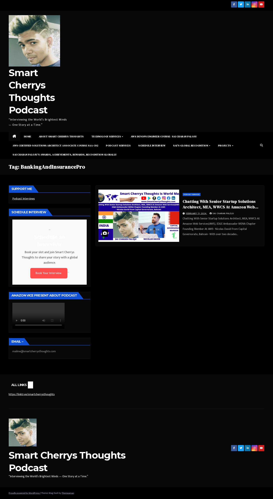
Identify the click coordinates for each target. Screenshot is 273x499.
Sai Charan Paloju (222, 213)
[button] (261, 145)
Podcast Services (118, 145)
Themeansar (68, 493)
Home (27, 136)
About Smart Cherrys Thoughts (61, 136)
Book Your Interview (49, 273)
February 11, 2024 (196, 213)
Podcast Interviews (23, 198)
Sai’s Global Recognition (191, 145)
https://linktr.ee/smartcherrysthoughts (32, 394)
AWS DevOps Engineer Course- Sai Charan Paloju (164, 136)
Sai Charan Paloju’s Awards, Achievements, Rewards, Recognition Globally (65, 154)
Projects (225, 145)
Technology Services (106, 136)
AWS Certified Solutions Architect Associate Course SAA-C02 (55, 145)
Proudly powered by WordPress (24, 493)
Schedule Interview (151, 145)
